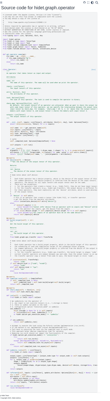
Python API (6, 105)
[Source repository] (94, 2)
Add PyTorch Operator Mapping (10, 63)
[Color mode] (101, 2)
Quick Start (6, 25)
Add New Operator (9, 68)
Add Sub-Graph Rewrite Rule (11, 79)
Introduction (7, 46)
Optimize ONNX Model (10, 37)
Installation (6, 21)
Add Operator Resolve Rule (10, 73)
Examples (6, 50)
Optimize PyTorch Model (11, 34)
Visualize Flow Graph (10, 96)
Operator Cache (8, 92)
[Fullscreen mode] (97, 2)
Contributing (7, 84)
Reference (6, 53)
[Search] (106, 2)
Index (5, 108)
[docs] (103, 69)
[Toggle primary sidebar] (25, 2)
